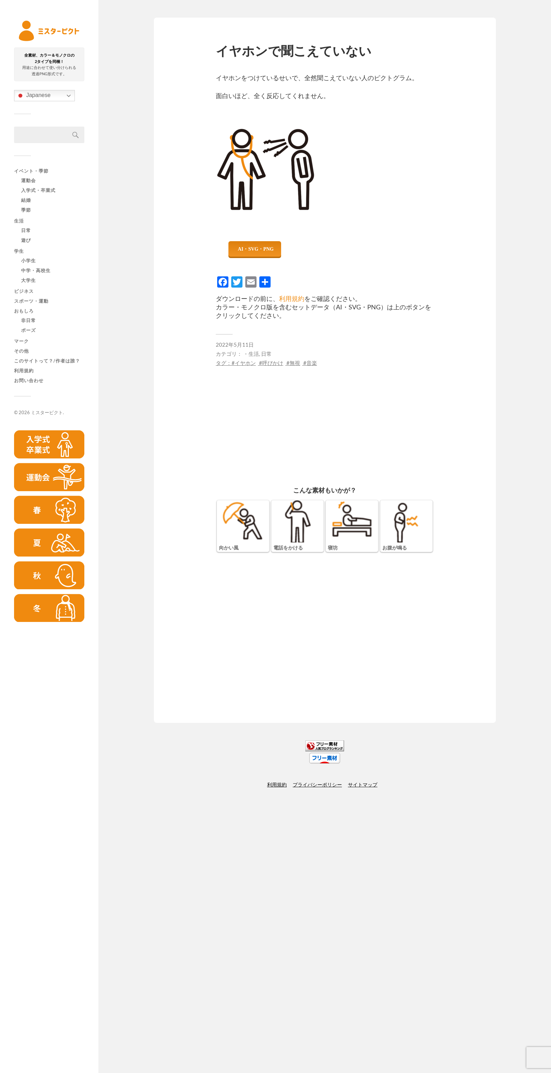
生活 (19, 221)
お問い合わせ (29, 380)
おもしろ (24, 311)
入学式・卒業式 (38, 190)
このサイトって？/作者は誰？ (47, 361)
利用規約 (24, 370)
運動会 (28, 180)
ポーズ (28, 330)
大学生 (28, 280)
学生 (19, 251)
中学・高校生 (36, 270)
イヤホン (245, 363)
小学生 (28, 260)
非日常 (28, 320)
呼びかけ (272, 363)
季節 (26, 210)
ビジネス (24, 291)
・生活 (251, 354)
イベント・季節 (31, 171)
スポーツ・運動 (31, 301)
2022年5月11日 (235, 344)
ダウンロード (254, 249)
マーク (21, 341)
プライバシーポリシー (317, 785)
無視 (295, 363)
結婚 (26, 200)
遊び (26, 240)
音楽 (311, 363)
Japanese (33, 95)
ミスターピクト (47, 412)
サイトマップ (362, 785)
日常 (26, 230)
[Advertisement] (49, 739)
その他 (21, 351)
